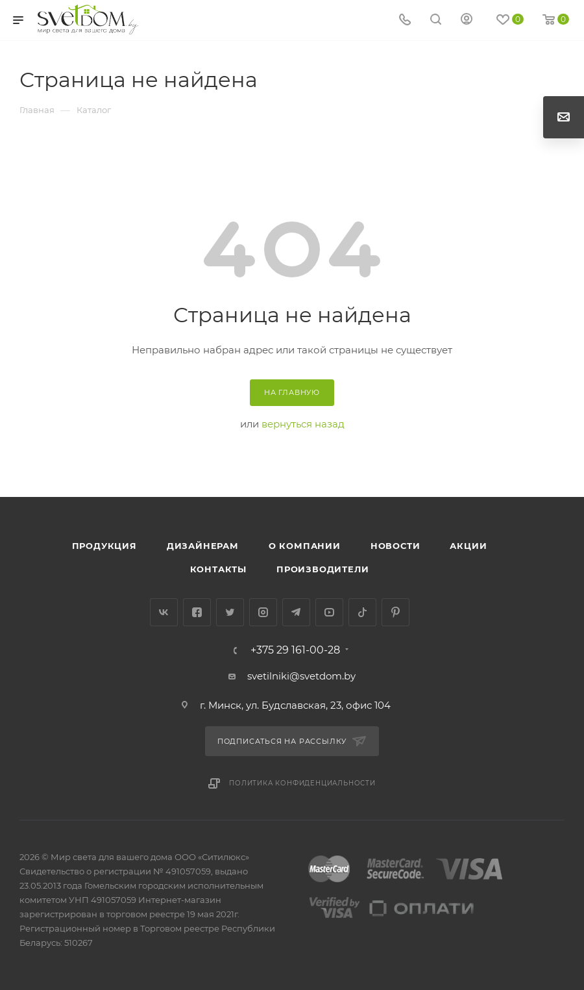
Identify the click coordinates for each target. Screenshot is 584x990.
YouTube (329, 612)
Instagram (263, 612)
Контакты (218, 569)
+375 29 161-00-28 (295, 650)
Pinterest (395, 612)
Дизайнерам (203, 545)
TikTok (362, 612)
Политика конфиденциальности (302, 783)
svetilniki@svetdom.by (301, 676)
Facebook (197, 612)
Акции (468, 545)
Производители (322, 569)
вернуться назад (303, 424)
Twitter (230, 612)
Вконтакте (164, 612)
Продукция (104, 545)
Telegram (296, 612)
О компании (305, 545)
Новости (395, 545)
